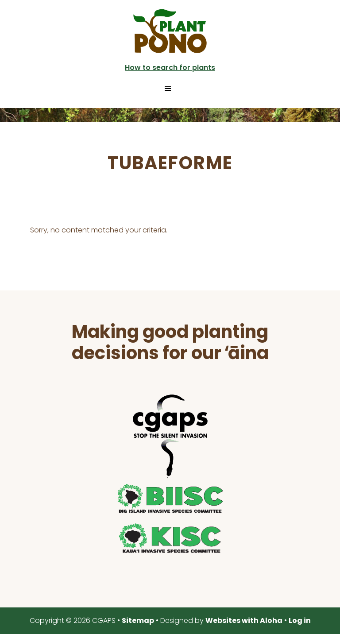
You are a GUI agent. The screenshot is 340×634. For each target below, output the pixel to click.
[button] (170, 88)
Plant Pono (170, 31)
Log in (300, 620)
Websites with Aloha (243, 620)
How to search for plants (170, 67)
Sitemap (138, 620)
